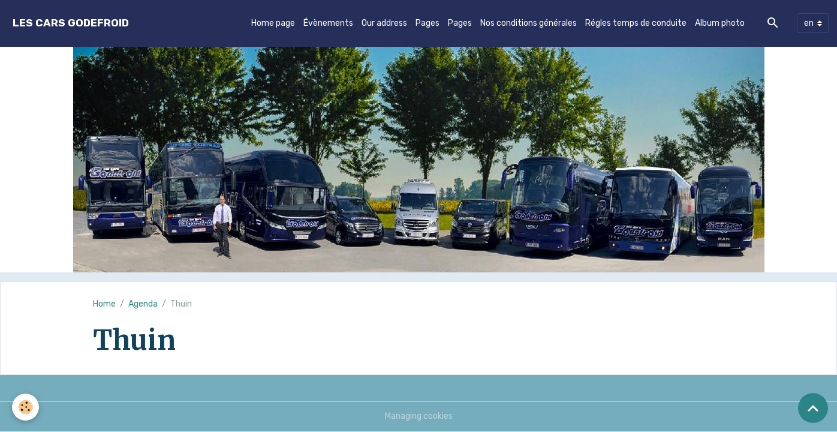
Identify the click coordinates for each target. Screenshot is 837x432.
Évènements (328, 23)
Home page (273, 23)
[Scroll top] (813, 408)
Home (104, 304)
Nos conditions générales (528, 23)
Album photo (720, 23)
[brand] (70, 23)
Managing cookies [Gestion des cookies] (419, 416)
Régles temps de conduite (636, 23)
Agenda (143, 304)
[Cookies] (25, 407)
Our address (384, 23)
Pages (427, 23)
